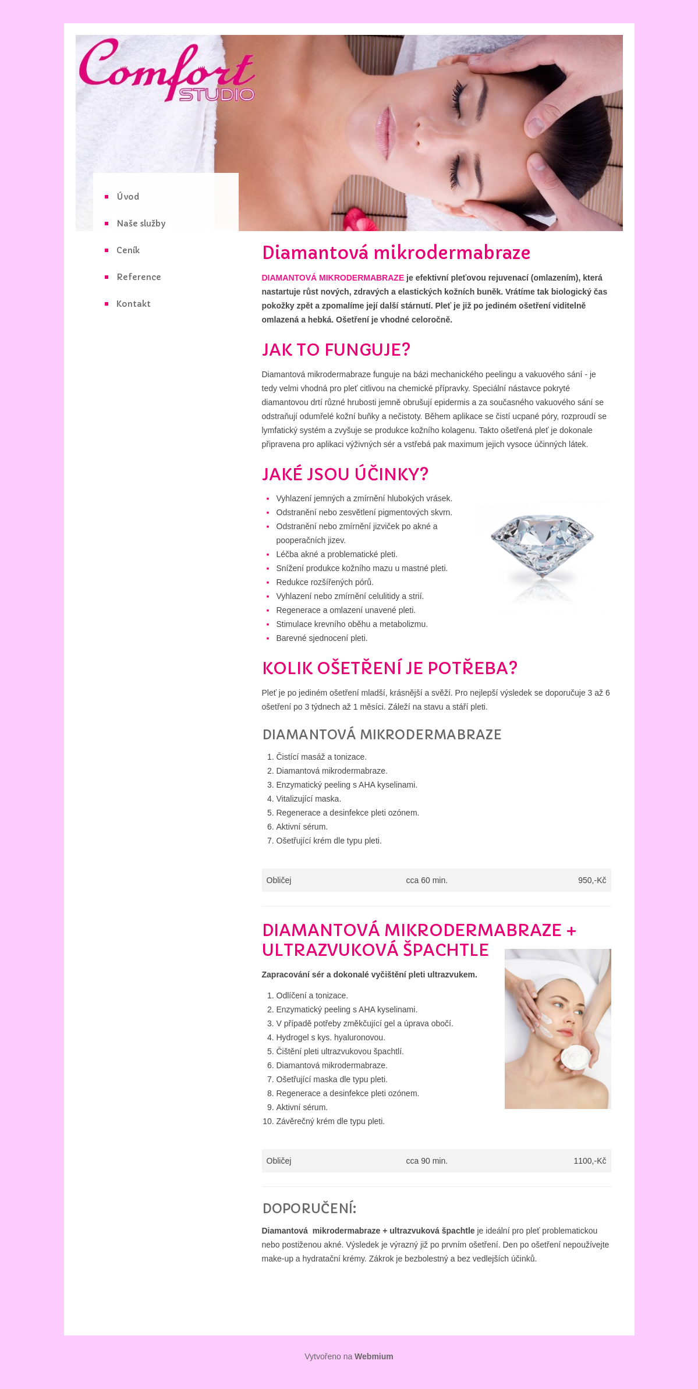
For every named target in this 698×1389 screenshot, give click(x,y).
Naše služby (140, 223)
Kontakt (133, 304)
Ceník (128, 250)
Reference (138, 277)
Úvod (127, 197)
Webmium (374, 1356)
